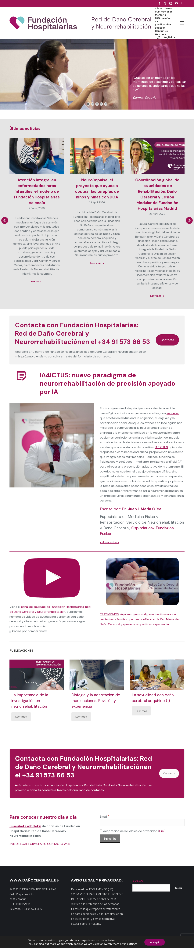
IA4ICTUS (161, 447)
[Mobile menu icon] (182, 23)
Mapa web (46, 942)
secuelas (173, 413)
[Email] (142, 822)
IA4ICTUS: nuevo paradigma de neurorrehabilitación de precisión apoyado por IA (107, 383)
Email (105, 817)
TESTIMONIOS (109, 614)
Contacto (59, 942)
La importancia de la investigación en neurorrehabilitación (29, 700)
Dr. (141, 509)
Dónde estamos (76, 942)
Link (161, 831)
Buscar (178, 888)
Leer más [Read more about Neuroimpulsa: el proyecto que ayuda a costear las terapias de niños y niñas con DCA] (97, 263)
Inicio (35, 942)
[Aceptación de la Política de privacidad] (101, 831)
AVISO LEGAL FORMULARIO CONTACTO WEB (39, 844)
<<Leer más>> (109, 542)
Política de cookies (151, 942)
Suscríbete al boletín (25, 826)
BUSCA (137, 880)
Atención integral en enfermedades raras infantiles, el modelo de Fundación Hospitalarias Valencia (37, 191)
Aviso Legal (131, 942)
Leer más (21, 716)
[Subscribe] (110, 838)
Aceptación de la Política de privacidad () (133, 831)
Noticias (92, 942)
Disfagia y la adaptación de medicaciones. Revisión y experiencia (96, 700)
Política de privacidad (111, 942)
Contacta (167, 340)
